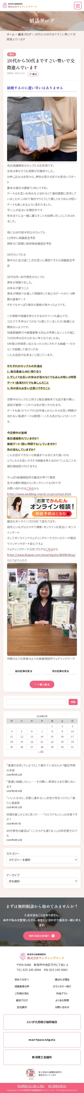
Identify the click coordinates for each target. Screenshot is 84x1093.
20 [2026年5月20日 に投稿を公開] (32, 741)
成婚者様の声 (22, 986)
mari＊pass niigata (42, 1040)
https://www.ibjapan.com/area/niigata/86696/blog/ (41, 555)
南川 (34, 74)
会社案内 (22, 1007)
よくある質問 (62, 1000)
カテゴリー (12, 853)
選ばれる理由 (62, 979)
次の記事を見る (60, 671)
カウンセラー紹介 (62, 986)
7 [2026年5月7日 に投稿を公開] (42, 731)
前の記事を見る (23, 671)
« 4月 (40, 751)
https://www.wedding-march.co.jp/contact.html (39, 494)
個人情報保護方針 (57, 1086)
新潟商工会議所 (42, 1057)
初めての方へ (22, 979)
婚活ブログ (24, 34)
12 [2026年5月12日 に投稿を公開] (22, 736)
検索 (73, 702)
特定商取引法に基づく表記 (30, 1086)
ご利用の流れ (22, 993)
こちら (30, 488)
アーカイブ (12, 875)
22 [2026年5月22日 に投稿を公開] (52, 741)
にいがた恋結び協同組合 (42, 1022)
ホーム (11, 34)
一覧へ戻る (42, 684)
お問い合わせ (62, 1007)
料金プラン (62, 993)
